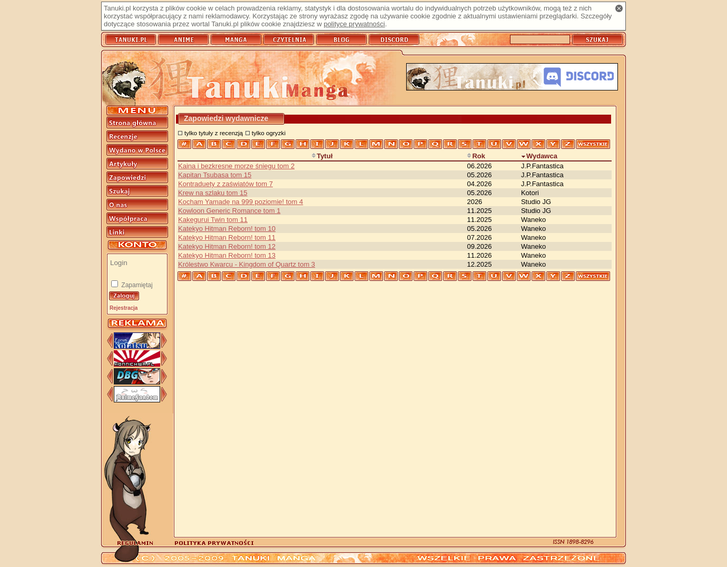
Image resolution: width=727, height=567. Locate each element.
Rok (476, 156)
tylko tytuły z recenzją (213, 132)
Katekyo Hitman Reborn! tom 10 (227, 228)
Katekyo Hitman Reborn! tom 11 (227, 237)
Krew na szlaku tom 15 (213, 193)
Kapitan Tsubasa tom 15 (214, 175)
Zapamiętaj (136, 285)
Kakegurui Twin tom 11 (213, 220)
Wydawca (539, 156)
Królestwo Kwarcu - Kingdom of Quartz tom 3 (246, 264)
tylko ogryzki (269, 132)
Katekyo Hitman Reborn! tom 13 (227, 255)
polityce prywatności (354, 24)
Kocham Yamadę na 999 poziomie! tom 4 (240, 202)
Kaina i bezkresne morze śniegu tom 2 (236, 166)
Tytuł (321, 156)
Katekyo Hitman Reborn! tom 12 (227, 246)
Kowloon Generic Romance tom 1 (229, 211)
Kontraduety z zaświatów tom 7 (225, 184)
